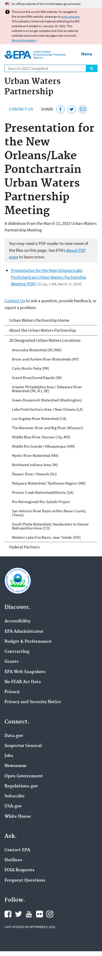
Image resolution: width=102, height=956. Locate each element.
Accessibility (17, 621)
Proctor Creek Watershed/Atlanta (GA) (43, 492)
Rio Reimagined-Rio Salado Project (41, 501)
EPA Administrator (24, 631)
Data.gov (14, 735)
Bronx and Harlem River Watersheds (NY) (45, 359)
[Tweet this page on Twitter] (72, 109)
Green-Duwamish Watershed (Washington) (47, 400)
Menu (86, 54)
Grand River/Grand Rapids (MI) (37, 377)
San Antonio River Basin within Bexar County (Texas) (49, 512)
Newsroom (15, 766)
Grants (12, 661)
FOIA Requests (19, 870)
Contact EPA (17, 850)
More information (24, 40)
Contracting (17, 651)
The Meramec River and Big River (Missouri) (47, 427)
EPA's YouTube (28, 914)
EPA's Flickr (39, 914)
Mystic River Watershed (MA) (35, 455)
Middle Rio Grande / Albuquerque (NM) (43, 446)
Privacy (12, 692)
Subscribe (15, 796)
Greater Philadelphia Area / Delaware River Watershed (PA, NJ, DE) (47, 388)
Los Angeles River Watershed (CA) (39, 418)
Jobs (9, 756)
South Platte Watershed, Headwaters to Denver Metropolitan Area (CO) (50, 526)
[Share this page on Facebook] (60, 109)
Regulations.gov (21, 786)
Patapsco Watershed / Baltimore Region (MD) (49, 483)
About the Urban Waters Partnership (42, 330)
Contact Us (21, 109)
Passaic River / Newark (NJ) (34, 473)
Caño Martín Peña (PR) (30, 368)
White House (18, 816)
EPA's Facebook (8, 914)
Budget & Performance (28, 641)
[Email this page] (83, 109)
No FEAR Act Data (23, 682)
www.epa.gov (70, 16)
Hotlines (13, 860)
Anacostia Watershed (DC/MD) (36, 349)
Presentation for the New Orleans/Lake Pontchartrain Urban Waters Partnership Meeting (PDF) (48, 277)
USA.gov (13, 806)
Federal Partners (24, 547)
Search (91, 68)
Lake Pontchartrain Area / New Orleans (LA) (47, 409)
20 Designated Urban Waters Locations (45, 340)
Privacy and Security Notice (33, 702)
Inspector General (23, 746)
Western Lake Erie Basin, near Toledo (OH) (46, 537)
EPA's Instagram (49, 914)
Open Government (24, 776)
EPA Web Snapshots (25, 672)
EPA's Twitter (18, 914)
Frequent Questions (25, 880)
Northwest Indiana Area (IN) (35, 464)
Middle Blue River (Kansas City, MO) (41, 436)
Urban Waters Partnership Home (39, 320)
